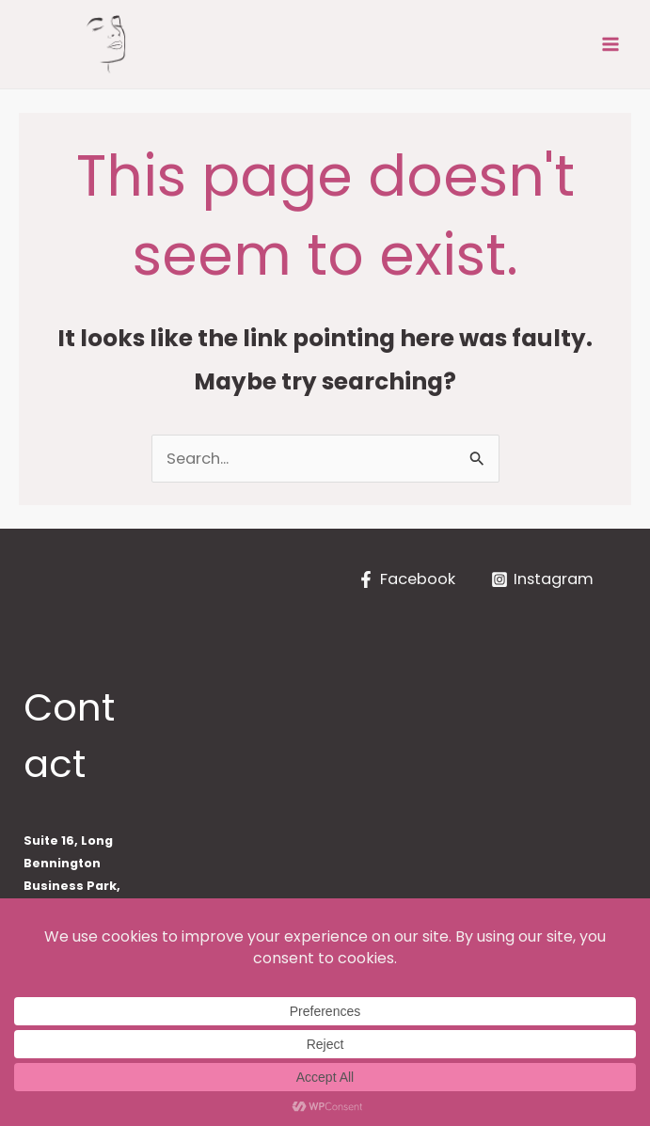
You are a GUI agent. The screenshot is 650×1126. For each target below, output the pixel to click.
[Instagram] (542, 579)
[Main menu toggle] (610, 45)
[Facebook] (406, 579)
